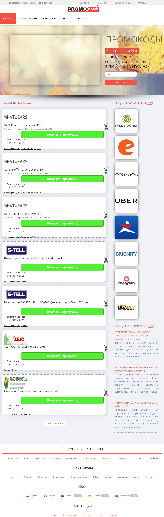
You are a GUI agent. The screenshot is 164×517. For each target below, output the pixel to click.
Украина (37, 148)
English (49, 495)
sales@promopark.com (24, 2)
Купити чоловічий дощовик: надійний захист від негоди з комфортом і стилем (132, 335)
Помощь (80, 18)
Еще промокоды (55, 423)
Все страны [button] (123, 2)
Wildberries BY (72, 458)
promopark (47, 2)
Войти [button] (103, 2)
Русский (32, 495)
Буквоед (121, 458)
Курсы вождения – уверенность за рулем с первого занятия (136, 369)
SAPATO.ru (40, 458)
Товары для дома (10, 414)
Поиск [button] (85, 2)
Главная (8, 18)
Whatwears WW (27, 148)
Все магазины (28, 18)
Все (149, 103)
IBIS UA (14, 370)
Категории (49, 18)
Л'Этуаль (55, 458)
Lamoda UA (153, 458)
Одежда (7, 370)
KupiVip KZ (136, 458)
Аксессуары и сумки (12, 148)
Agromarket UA (24, 414)
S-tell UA (24, 281)
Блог (65, 18)
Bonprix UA (90, 458)
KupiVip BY (13, 458)
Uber (26, 458)
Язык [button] (143, 2)
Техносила (106, 458)
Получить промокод (62, 134)
